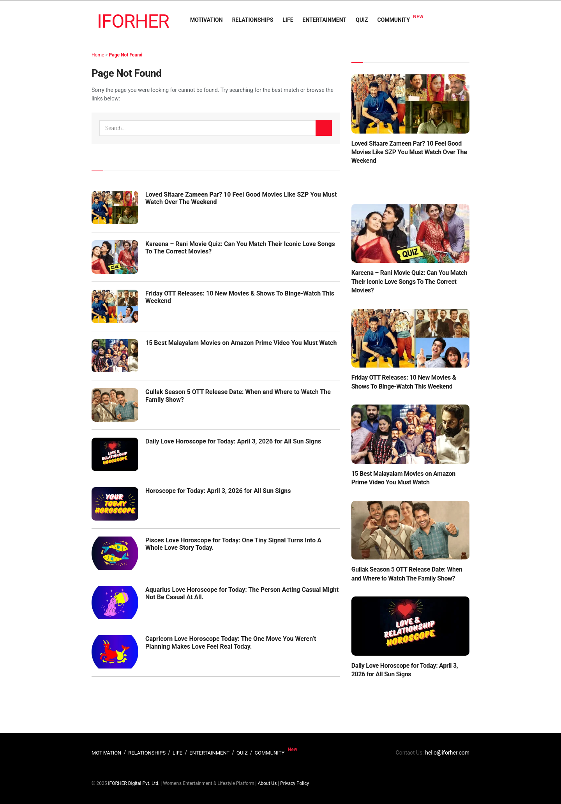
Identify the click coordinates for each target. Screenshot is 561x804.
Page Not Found (126, 55)
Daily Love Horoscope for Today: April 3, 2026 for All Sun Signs (233, 441)
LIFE (287, 20)
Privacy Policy (294, 783)
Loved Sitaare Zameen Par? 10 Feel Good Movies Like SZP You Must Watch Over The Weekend (409, 152)
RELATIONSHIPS (252, 20)
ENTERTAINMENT (324, 20)
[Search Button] (324, 128)
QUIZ (362, 20)
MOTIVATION (206, 20)
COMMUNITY (394, 20)
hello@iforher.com (447, 752)
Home (98, 55)
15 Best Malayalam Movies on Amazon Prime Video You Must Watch (241, 343)
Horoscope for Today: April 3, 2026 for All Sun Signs (218, 490)
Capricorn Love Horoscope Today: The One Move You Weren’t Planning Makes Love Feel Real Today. (230, 642)
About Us (267, 783)
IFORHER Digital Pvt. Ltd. (133, 783)
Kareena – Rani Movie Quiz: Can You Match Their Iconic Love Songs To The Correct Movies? (409, 281)
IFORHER (133, 21)
